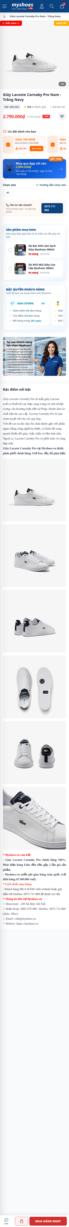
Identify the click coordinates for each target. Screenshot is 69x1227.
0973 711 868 (49, 208)
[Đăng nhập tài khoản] (41, 6)
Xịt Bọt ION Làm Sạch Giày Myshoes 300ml (42, 247)
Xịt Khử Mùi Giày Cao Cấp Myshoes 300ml (41, 266)
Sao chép (36, 148)
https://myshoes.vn (27, 923)
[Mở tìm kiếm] (51, 6)
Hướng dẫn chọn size (51, 185)
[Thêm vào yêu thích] (62, 116)
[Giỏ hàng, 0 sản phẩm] (62, 6)
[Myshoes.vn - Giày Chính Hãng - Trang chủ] (22, 6)
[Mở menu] (4, 6)
